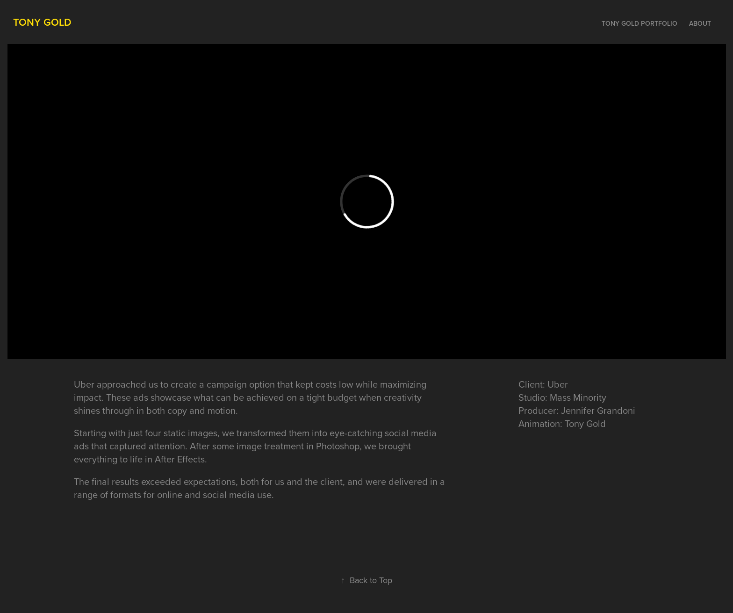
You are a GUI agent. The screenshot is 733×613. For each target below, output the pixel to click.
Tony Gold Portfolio (639, 23)
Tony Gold (42, 21)
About (700, 23)
